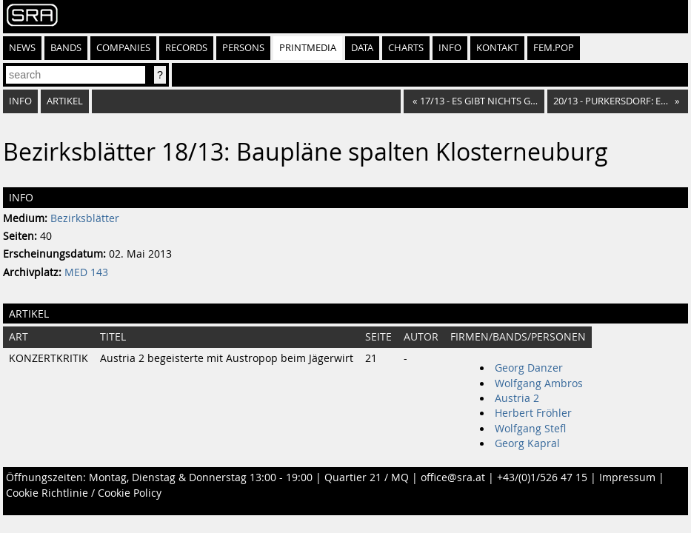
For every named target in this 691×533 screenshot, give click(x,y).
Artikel (65, 101)
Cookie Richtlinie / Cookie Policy (83, 493)
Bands (65, 47)
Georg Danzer (529, 368)
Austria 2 (517, 398)
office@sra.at (453, 477)
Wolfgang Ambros (539, 383)
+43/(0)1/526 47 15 (542, 477)
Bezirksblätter (84, 218)
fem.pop (553, 47)
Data (362, 47)
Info (449, 47)
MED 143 (86, 272)
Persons (243, 47)
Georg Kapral (527, 443)
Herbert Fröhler (533, 413)
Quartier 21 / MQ (366, 477)
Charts (406, 47)
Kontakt (497, 47)
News (22, 47)
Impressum (627, 477)
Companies (123, 47)
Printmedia (307, 47)
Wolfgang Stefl (530, 428)
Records (186, 47)
